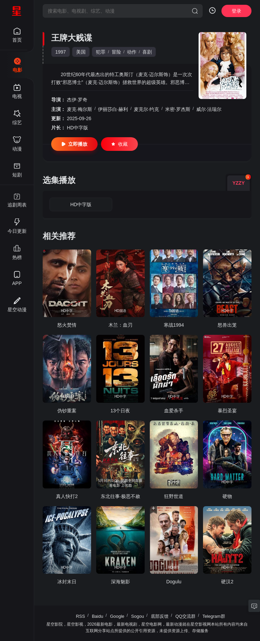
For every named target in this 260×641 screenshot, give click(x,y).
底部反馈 (160, 616)
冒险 (116, 52)
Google (117, 616)
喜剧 (147, 52)
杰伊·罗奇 (77, 99)
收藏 (119, 144)
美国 (81, 52)
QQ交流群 (185, 616)
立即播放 (74, 144)
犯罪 (100, 52)
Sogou (137, 616)
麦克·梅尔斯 (79, 109)
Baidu (97, 616)
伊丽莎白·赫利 (113, 109)
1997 (60, 52)
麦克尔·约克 (146, 109)
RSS (80, 616)
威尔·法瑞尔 (208, 109)
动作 (131, 52)
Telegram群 (213, 616)
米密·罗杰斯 (177, 109)
